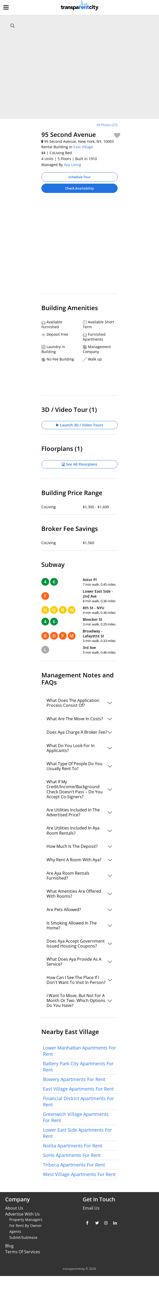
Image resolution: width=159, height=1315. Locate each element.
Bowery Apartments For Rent (74, 1079)
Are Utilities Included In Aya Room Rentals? (73, 830)
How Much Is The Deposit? (72, 846)
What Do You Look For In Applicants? (71, 748)
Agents (15, 1231)
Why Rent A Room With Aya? (74, 860)
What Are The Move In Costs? (75, 719)
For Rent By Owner (25, 1225)
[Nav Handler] (6, 8)
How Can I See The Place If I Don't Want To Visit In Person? (76, 980)
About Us (14, 1208)
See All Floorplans (79, 464)
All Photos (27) (107, 125)
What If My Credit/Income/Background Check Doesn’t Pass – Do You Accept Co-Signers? (75, 789)
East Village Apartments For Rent (78, 1089)
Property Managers (25, 1219)
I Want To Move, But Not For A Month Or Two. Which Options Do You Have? (76, 1000)
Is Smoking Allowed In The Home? (72, 925)
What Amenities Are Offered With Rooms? (74, 893)
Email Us (91, 1208)
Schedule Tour (79, 177)
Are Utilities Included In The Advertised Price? (73, 812)
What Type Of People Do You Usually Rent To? (74, 766)
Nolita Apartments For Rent (72, 1145)
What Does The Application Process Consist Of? (73, 703)
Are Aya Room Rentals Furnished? (68, 875)
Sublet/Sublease (23, 1237)
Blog (9, 1246)
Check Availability (79, 188)
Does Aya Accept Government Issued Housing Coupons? (76, 943)
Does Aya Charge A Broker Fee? (77, 732)
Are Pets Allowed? (64, 909)
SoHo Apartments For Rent (72, 1155)
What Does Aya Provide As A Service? (74, 961)
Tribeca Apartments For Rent (74, 1165)
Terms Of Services (22, 1252)
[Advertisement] (79, 227)
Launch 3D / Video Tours (79, 424)
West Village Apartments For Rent (79, 1174)
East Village (83, 146)
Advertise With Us (22, 1214)
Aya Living (72, 164)
